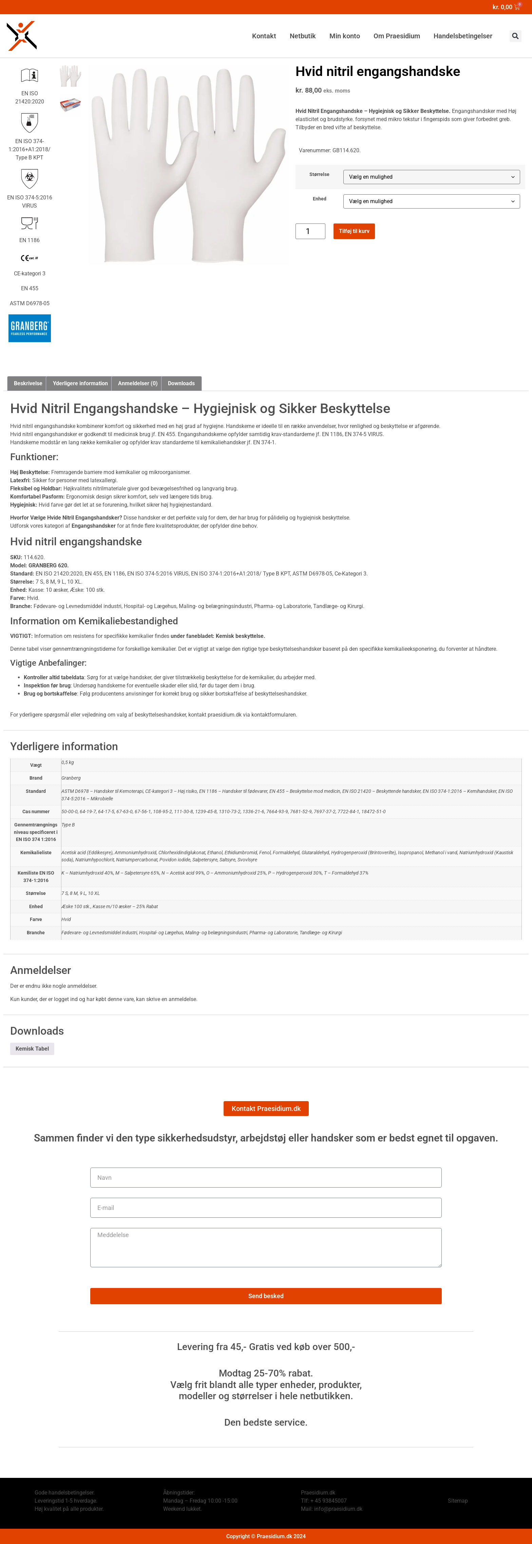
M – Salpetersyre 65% (137, 873)
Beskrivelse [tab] (28, 383)
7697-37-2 (325, 812)
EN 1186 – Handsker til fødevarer (233, 791)
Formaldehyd (286, 853)
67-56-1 (143, 812)
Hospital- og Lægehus (161, 933)
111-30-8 (183, 812)
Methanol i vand (441, 853)
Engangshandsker (473, 111)
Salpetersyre (204, 860)
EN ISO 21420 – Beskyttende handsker (381, 791)
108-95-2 (162, 812)
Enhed (319, 199)
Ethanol (215, 853)
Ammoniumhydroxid (135, 853)
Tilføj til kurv (354, 231)
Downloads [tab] (181, 383)
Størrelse (319, 174)
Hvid (66, 919)
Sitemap (458, 1501)
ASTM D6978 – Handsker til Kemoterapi (102, 791)
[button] (515, 36)
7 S (64, 893)
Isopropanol (410, 853)
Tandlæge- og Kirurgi (321, 933)
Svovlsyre (247, 860)
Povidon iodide (174, 860)
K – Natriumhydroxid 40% (87, 873)
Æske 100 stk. (76, 907)
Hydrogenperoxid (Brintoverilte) (363, 853)
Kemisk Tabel (32, 1048)
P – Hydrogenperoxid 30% (295, 873)
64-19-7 (88, 812)
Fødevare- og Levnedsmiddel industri (99, 933)
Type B (68, 825)
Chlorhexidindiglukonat (181, 853)
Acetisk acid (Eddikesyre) (87, 853)
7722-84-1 (348, 812)
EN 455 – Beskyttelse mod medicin (304, 791)
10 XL (94, 893)
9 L (83, 893)
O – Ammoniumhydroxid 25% (236, 873)
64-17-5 (106, 812)
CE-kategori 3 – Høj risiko (171, 791)
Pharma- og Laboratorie (273, 933)
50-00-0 (69, 812)
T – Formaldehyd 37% (346, 873)
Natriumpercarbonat (136, 860)
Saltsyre (227, 860)
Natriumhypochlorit (94, 860)
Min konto (344, 36)
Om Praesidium (397, 36)
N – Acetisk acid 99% (183, 873)
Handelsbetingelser (463, 36)
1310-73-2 (230, 812)
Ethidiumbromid (241, 853)
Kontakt (264, 36)
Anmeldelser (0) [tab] (138, 383)
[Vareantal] (310, 231)
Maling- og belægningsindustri (216, 933)
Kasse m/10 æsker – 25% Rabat (125, 907)
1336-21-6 (253, 812)
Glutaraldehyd (315, 853)
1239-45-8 (206, 812)
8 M (74, 893)
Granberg (71, 778)
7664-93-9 (277, 812)
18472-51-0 (373, 812)
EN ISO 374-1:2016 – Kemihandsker (459, 791)
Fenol (265, 853)
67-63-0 (124, 812)
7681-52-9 (301, 812)
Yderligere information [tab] (80, 383)
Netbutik (303, 36)
